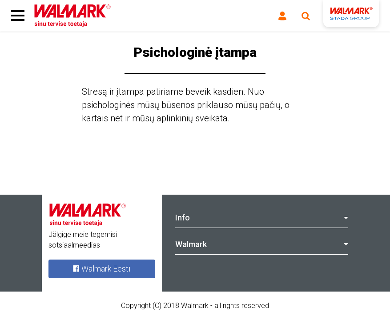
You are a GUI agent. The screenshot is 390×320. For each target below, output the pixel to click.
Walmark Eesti (101, 268)
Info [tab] (262, 217)
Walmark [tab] (262, 244)
